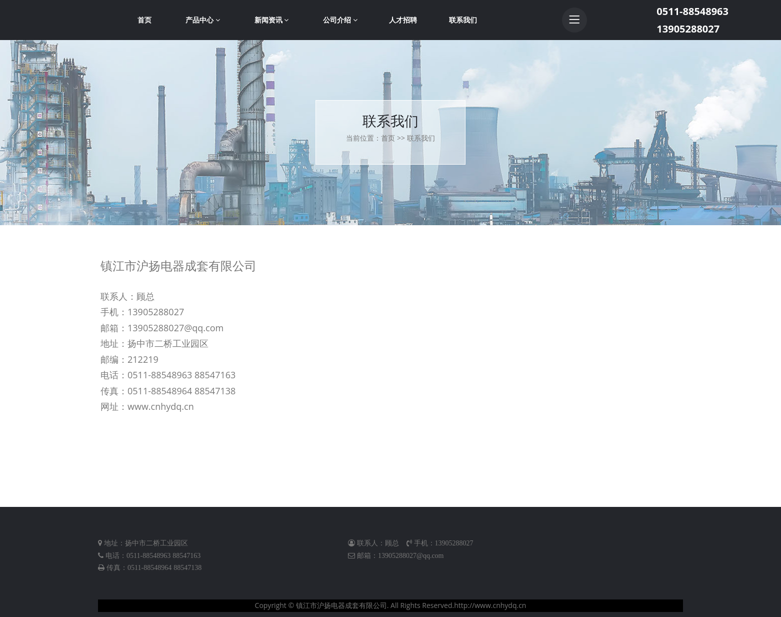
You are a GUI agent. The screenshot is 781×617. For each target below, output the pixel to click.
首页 (145, 20)
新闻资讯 (271, 20)
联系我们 (463, 20)
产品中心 (203, 20)
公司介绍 (340, 20)
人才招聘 (403, 20)
